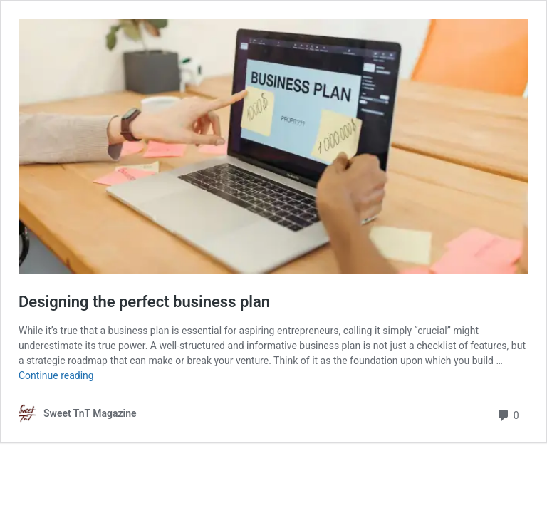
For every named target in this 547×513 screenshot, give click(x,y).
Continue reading (56, 375)
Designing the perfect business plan (144, 302)
